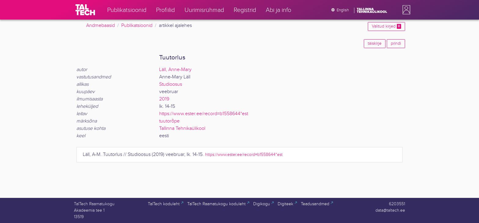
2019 (164, 99)
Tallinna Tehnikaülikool (182, 128)
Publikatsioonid (136, 25)
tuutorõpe (169, 121)
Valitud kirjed (386, 26)
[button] (405, 10)
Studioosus (170, 84)
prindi (396, 43)
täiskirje (375, 43)
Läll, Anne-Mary (175, 70)
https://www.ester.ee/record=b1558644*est (203, 114)
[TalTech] (85, 10)
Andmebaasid (100, 25)
